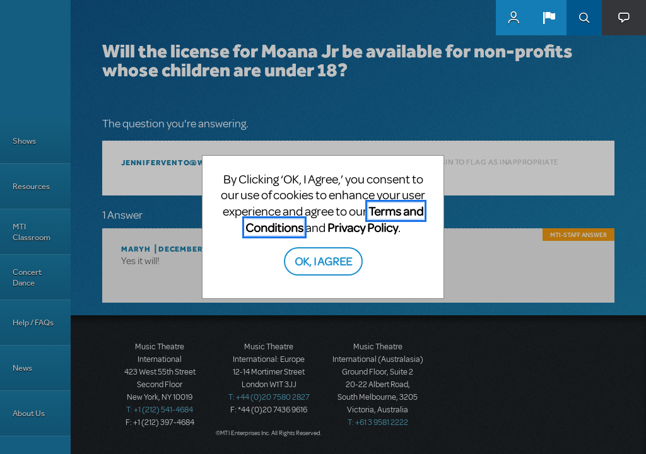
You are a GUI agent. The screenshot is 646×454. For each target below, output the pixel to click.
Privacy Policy (362, 227)
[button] (549, 17)
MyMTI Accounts (513, 17)
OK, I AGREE (323, 260)
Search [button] (584, 17)
